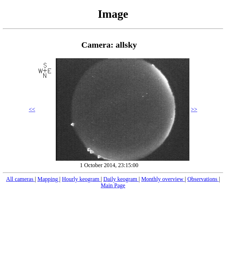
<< (32, 109)
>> (194, 109)
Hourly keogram (81, 179)
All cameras (20, 179)
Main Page (113, 185)
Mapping (48, 179)
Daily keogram (121, 179)
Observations (203, 179)
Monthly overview (163, 179)
